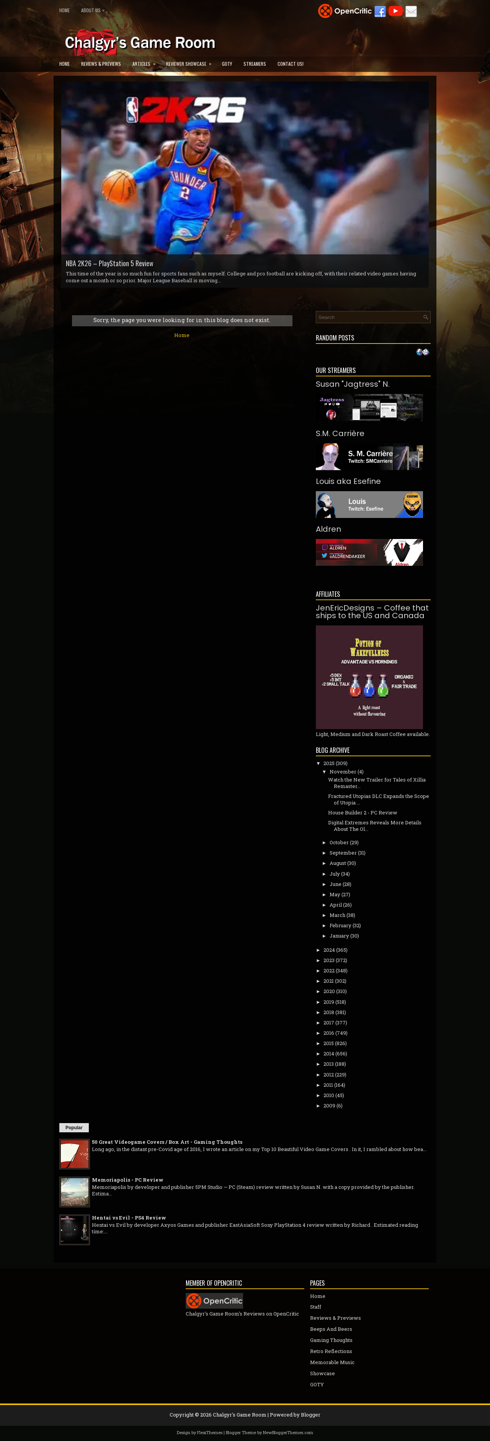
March (337, 915)
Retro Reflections (331, 1351)
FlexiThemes (209, 1432)
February (340, 925)
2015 (328, 1043)
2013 (328, 1063)
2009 (329, 1105)
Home (64, 10)
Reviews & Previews (101, 63)
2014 (328, 1053)
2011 (328, 1084)
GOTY (227, 63)
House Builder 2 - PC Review (362, 812)
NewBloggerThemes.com (288, 1432)
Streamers (254, 63)
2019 (328, 1001)
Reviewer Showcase (191, 61)
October (339, 842)
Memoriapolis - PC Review (127, 1179)
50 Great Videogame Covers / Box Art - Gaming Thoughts (167, 1141)
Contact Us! (291, 63)
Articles (146, 61)
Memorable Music (332, 1362)
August (338, 863)
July (335, 873)
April (336, 904)
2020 (329, 991)
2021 (328, 980)
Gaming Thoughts (331, 1340)
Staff (315, 1306)
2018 (328, 1012)
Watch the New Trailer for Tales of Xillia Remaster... (377, 783)
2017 (328, 1022)
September (343, 852)
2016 (328, 1032)
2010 (328, 1095)
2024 (329, 949)
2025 (329, 763)
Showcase (322, 1373)
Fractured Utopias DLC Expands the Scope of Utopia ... (378, 799)
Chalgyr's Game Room (239, 1414)
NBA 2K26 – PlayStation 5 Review (110, 263)
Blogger (310, 1414)
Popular (74, 1127)
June (335, 884)
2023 (329, 960)
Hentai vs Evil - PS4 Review (129, 1217)
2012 (328, 1074)
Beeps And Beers (331, 1328)
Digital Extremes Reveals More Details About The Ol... (374, 825)
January (339, 935)
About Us (94, 8)
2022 (329, 970)
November (343, 771)
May (335, 894)
